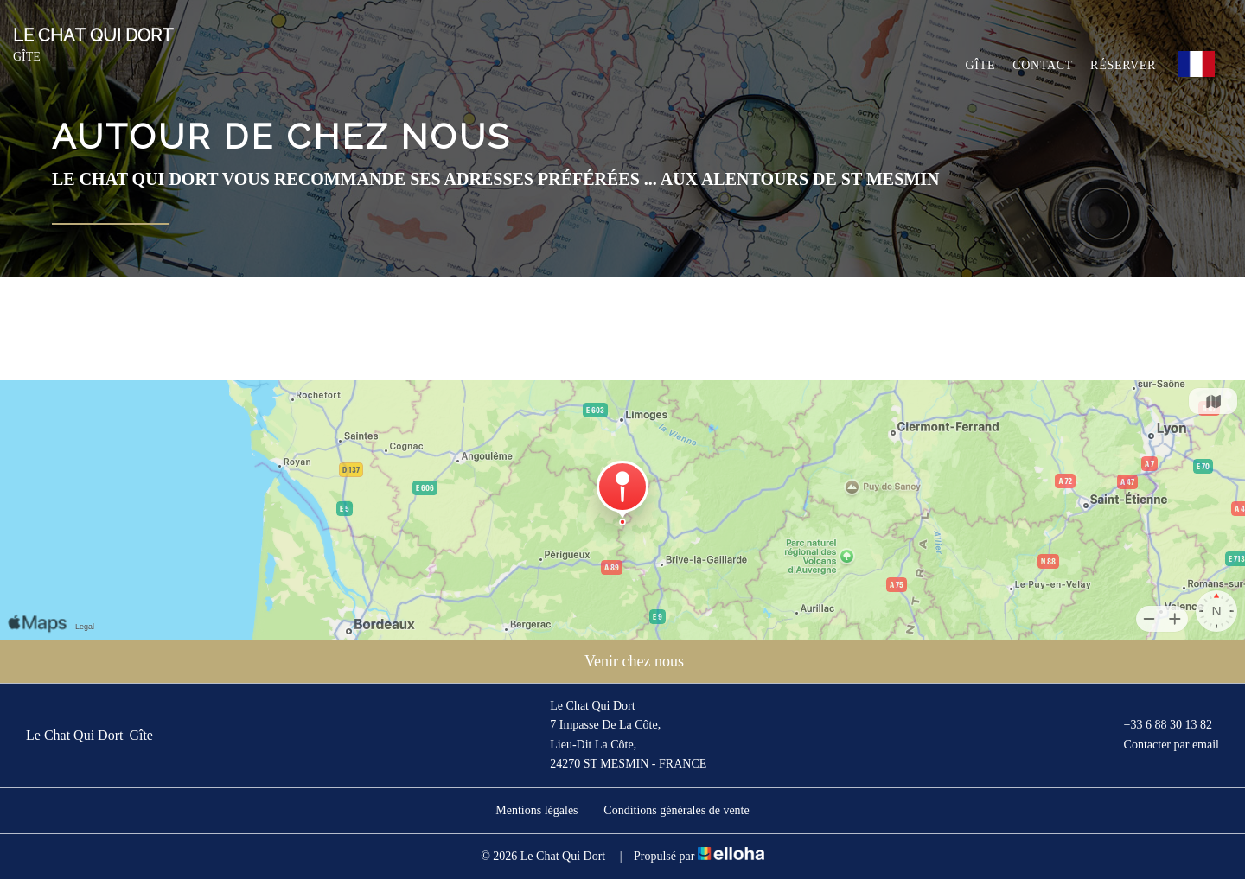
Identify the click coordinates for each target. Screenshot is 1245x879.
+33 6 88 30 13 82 (1158, 726)
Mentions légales (536, 810)
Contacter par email (1161, 745)
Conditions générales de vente (676, 810)
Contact (1042, 65)
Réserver (1123, 65)
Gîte (981, 65)
